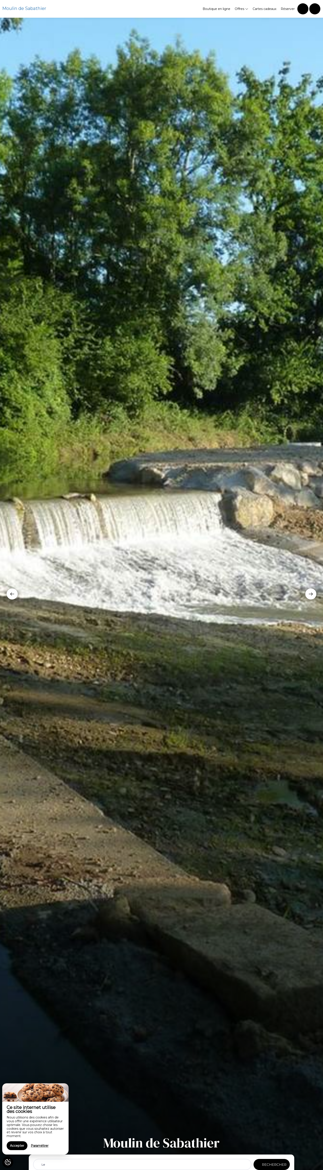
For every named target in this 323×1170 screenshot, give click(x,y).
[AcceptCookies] (7, 1162)
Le (43, 1164)
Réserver (288, 9)
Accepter (17, 1146)
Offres (241, 9)
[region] (35, 1119)
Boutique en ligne (216, 9)
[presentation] (12, 593)
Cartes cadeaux (264, 9)
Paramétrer (39, 1146)
